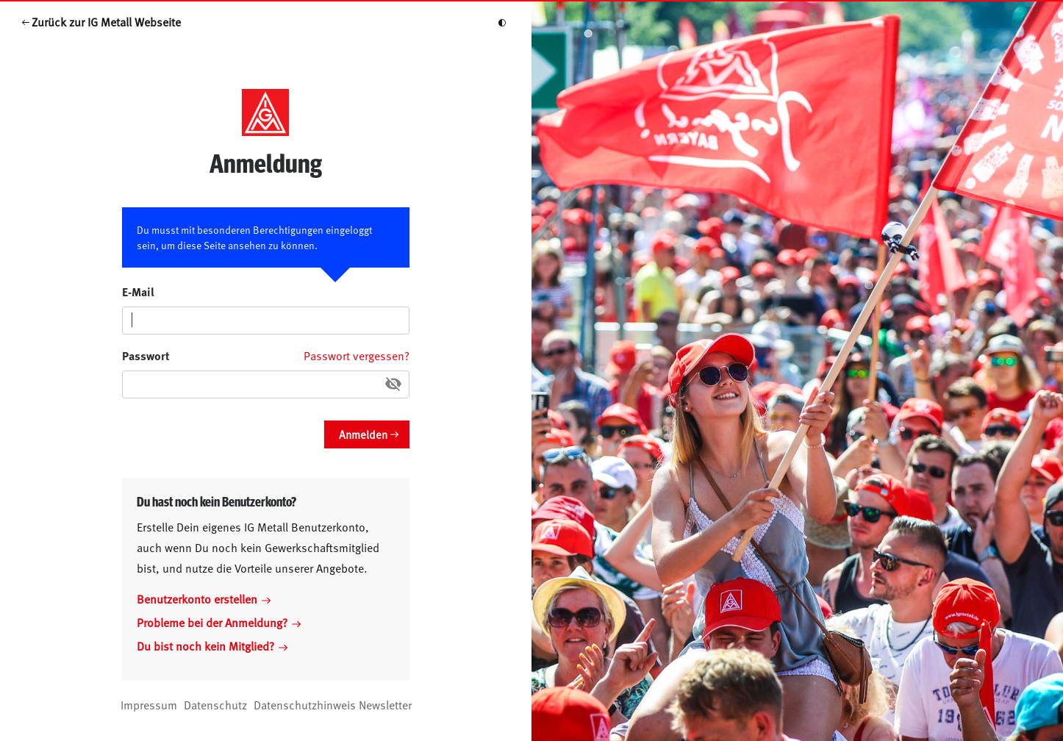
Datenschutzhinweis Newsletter (333, 704)
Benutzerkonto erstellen (204, 598)
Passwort (146, 355)
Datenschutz (215, 704)
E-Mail (138, 291)
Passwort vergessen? (356, 355)
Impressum (149, 704)
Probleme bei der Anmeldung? (219, 622)
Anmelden (363, 434)
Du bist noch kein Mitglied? (212, 645)
